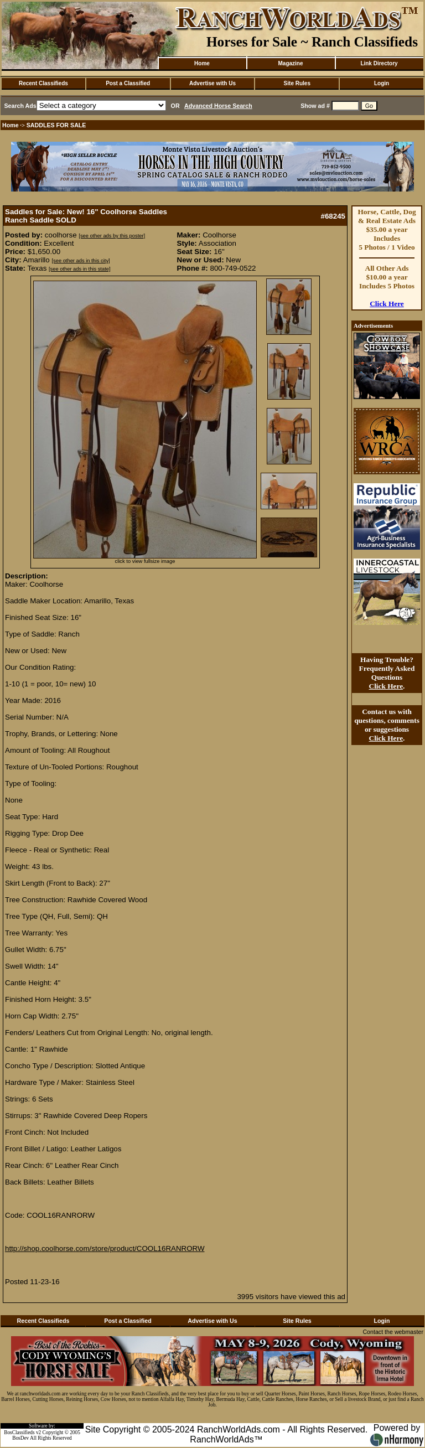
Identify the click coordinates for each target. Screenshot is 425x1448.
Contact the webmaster (392, 1331)
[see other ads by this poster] (112, 236)
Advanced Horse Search (218, 105)
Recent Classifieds (43, 83)
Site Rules (297, 83)
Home (202, 63)
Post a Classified (128, 83)
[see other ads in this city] (80, 260)
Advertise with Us (212, 83)
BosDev (20, 1438)
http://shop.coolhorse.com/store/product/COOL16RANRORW (105, 1248)
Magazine (290, 63)
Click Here (387, 303)
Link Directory (378, 63)
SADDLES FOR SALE (56, 125)
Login (381, 83)
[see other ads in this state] (79, 269)
